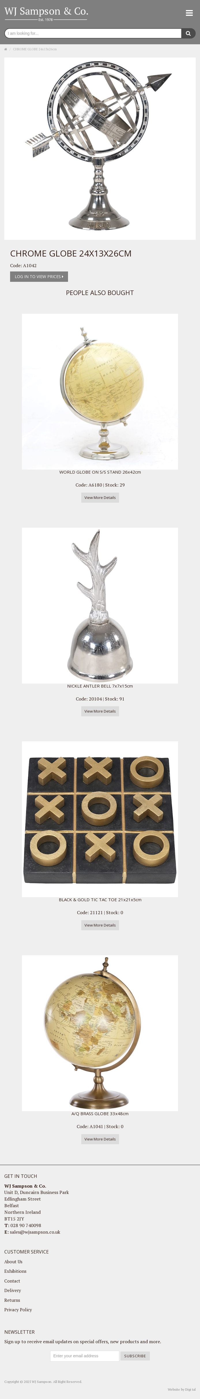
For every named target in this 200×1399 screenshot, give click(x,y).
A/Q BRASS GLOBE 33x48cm (100, 1113)
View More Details (100, 497)
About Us (13, 1261)
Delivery (12, 1290)
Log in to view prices (39, 276)
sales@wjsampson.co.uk (35, 1232)
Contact (12, 1281)
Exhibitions (15, 1271)
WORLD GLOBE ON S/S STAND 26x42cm (100, 472)
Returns (12, 1300)
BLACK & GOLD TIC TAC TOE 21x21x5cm (100, 899)
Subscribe (135, 1355)
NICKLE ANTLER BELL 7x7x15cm (100, 686)
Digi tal (190, 1389)
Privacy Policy (18, 1309)
